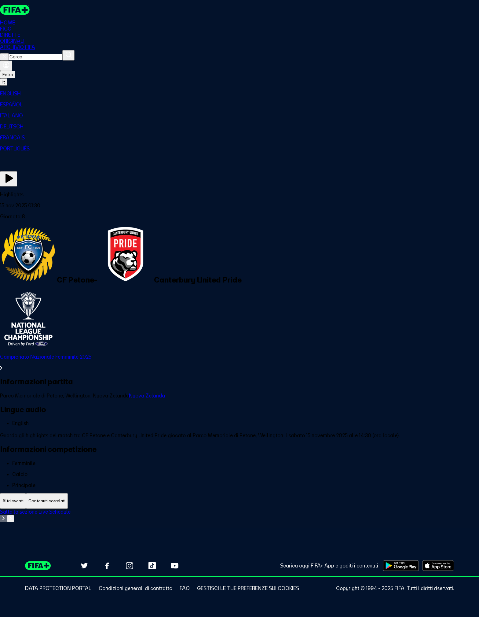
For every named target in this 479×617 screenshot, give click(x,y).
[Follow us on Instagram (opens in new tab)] (129, 565)
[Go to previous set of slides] (3, 518)
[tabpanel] (239, 524)
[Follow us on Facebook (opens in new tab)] (107, 565)
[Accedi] (6, 66)
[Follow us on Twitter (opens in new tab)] (84, 565)
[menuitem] (239, 94)
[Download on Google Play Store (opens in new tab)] (401, 565)
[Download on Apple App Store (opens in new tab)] (438, 565)
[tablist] (239, 501)
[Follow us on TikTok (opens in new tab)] (152, 565)
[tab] (13, 501)
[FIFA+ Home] (15, 10)
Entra (7, 74)
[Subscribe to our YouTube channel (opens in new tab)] (174, 565)
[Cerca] (68, 55)
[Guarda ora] (8, 179)
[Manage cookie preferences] (248, 588)
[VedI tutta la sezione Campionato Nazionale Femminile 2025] (239, 362)
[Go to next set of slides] (10, 518)
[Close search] (4, 57)
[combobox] (35, 57)
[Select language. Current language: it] (3, 82)
